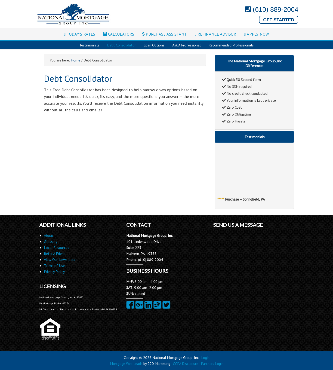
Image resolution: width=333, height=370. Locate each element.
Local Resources (56, 247)
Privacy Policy (54, 271)
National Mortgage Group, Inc (73, 14)
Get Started (278, 19)
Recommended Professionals (231, 45)
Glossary (50, 241)
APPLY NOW (256, 34)
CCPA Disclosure (185, 363)
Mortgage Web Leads (126, 363)
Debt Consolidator (121, 45)
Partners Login (212, 363)
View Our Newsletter (60, 259)
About (48, 235)
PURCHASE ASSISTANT (164, 34)
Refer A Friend (54, 253)
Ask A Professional (186, 45)
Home (75, 60)
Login (205, 357)
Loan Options (154, 45)
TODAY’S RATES (79, 34)
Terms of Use (54, 265)
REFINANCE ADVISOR (215, 34)
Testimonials (89, 45)
